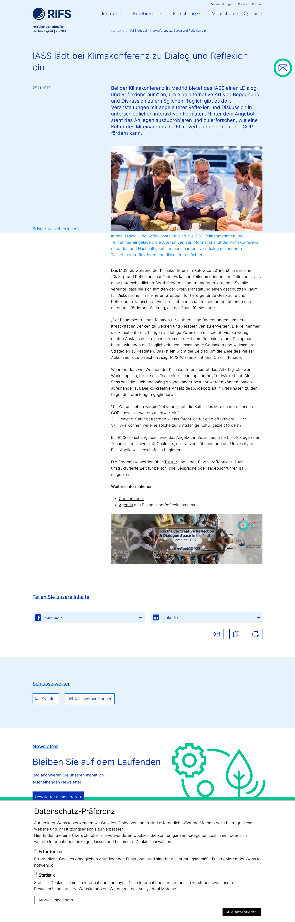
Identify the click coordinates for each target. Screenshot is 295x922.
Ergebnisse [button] (145, 13)
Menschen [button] (223, 13)
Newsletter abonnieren (56, 797)
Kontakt (257, 4)
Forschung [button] (184, 13)
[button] (236, 634)
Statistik (47, 875)
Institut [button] (109, 13)
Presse (242, 4)
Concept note (131, 498)
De (256, 14)
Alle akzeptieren (242, 912)
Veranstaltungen (222, 4)
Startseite (117, 30)
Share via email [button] (216, 634)
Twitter (170, 462)
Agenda (126, 505)
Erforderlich (50, 851)
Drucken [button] (255, 634)
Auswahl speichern (55, 900)
